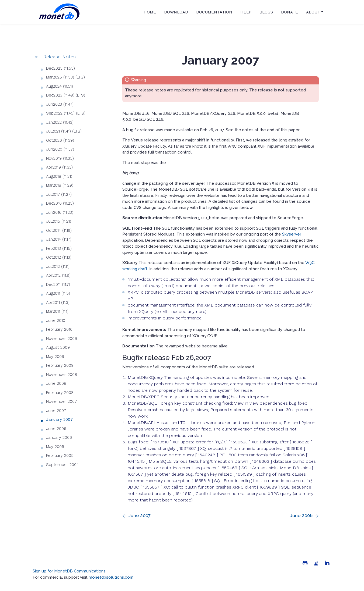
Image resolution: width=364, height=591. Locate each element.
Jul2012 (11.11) (58, 266)
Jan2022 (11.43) (60, 122)
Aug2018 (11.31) (59, 176)
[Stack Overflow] (316, 563)
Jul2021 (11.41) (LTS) (64, 131)
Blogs (266, 12)
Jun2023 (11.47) (60, 104)
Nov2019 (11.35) (60, 158)
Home (150, 12)
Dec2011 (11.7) (58, 284)
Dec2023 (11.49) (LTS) (65, 95)
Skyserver (291, 234)
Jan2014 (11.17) (58, 239)
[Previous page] (136, 515)
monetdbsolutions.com (111, 577)
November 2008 (61, 374)
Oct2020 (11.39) (60, 140)
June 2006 (56, 428)
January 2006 (59, 437)
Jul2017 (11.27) (59, 194)
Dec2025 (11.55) (60, 68)
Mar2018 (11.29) (59, 185)
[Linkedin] (327, 563)
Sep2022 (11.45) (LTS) (65, 113)
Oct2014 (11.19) (59, 230)
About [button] (313, 12)
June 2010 (55, 320)
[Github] (305, 563)
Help (245, 12)
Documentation (214, 12)
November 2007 (61, 401)
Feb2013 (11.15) (59, 248)
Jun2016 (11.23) (59, 212)
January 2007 (59, 419)
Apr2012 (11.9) (58, 275)
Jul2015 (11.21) (58, 221)
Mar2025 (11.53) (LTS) (65, 77)
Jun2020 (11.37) (60, 149)
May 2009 (55, 356)
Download (176, 12)
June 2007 (56, 410)
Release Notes (59, 56)
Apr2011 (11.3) (58, 302)
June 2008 (56, 383)
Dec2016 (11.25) (60, 203)
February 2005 (60, 455)
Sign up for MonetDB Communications (69, 571)
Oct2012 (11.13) (58, 257)
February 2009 (60, 365)
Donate (289, 12)
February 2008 (60, 392)
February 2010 (59, 329)
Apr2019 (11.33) (59, 167)
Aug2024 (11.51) (59, 86)
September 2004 (62, 464)
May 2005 (55, 446)
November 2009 (61, 338)
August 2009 (58, 347)
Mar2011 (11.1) (57, 311)
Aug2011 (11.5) (58, 293)
